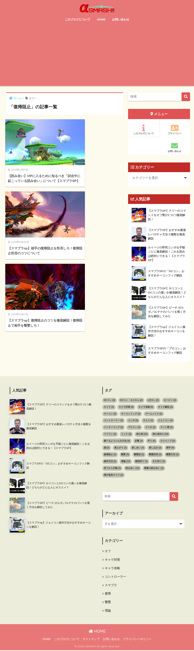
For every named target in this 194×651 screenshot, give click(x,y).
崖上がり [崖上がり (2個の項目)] (120, 447)
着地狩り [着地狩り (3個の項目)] (141, 461)
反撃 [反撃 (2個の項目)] (139, 441)
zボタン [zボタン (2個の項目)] (153, 400)
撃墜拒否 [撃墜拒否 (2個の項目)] (155, 454)
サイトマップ (91, 639)
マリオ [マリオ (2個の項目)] (150, 427)
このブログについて (77, 19)
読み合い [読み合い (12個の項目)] (132, 468)
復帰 (108, 594)
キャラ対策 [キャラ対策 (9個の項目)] (126, 407)
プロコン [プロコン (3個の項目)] (134, 427)
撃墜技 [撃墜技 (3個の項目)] (139, 454)
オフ (108, 551)
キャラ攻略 (112, 568)
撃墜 (108, 602)
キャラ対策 (112, 560)
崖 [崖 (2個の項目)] (107, 447)
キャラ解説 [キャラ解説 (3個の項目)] (165, 407)
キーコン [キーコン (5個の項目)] (110, 413)
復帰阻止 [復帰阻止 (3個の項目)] (110, 454)
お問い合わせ (120, 19)
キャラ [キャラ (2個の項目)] (109, 407)
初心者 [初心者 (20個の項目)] (142, 434)
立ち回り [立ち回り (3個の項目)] (159, 461)
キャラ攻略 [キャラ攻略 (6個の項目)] (145, 407)
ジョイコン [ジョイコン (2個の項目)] (165, 420)
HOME (101, 19)
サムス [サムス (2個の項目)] (148, 420)
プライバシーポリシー (137, 639)
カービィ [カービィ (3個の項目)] (170, 400)
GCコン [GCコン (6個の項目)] (109, 400)
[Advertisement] (97, 57)
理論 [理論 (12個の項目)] (125, 461)
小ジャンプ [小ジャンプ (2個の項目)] (167, 441)
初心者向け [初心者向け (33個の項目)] (161, 434)
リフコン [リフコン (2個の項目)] (110, 434)
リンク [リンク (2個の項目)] (126, 434)
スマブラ (111, 585)
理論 (108, 611)
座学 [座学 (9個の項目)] (170, 447)
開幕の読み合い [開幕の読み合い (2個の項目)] (153, 468)
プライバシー (175, 130)
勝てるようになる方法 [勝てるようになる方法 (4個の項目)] (117, 441)
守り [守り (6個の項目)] (152, 441)
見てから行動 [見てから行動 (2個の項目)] (112, 468)
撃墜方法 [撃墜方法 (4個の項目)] (172, 454)
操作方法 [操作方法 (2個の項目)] (110, 461)
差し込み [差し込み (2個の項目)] (155, 447)
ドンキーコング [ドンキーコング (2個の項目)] (113, 427)
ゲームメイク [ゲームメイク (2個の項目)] (153, 413)
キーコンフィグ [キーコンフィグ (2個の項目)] (130, 413)
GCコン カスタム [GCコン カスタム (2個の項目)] (131, 400)
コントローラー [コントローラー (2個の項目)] (113, 420)
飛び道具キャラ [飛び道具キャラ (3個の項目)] (113, 475)
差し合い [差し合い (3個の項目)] (138, 447)
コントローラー (115, 577)
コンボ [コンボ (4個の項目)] (133, 420)
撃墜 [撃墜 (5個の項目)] (125, 454)
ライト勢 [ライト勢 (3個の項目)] (166, 427)
